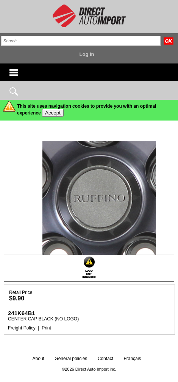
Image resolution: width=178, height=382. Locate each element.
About (38, 358)
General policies (71, 358)
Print (46, 328)
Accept (53, 113)
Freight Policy (22, 328)
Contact (105, 358)
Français (132, 358)
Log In (87, 54)
